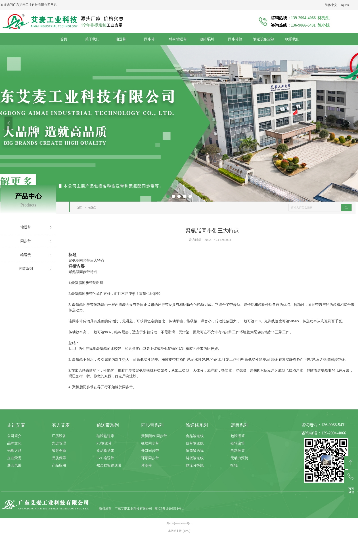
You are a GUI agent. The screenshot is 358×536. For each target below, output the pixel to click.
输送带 (92, 207)
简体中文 (331, 5)
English (344, 5)
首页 (79, 207)
